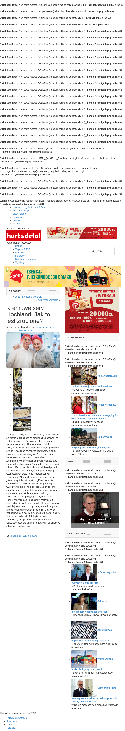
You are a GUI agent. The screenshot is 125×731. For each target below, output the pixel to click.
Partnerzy (11, 727)
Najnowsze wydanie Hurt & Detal (29, 207)
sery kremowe (30, 535)
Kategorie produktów (25, 259)
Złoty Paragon (20, 213)
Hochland (16, 535)
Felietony (20, 255)
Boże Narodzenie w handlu (28, 296)
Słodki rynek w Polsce (47, 300)
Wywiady (19, 262)
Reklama (17, 217)
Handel (18, 246)
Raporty (15, 291)
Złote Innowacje (21, 210)
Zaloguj (16, 223)
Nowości (19, 252)
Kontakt (17, 220)
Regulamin (12, 721)
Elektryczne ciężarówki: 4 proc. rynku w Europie (93, 521)
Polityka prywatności (17, 718)
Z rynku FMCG (22, 249)
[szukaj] (101, 251)
